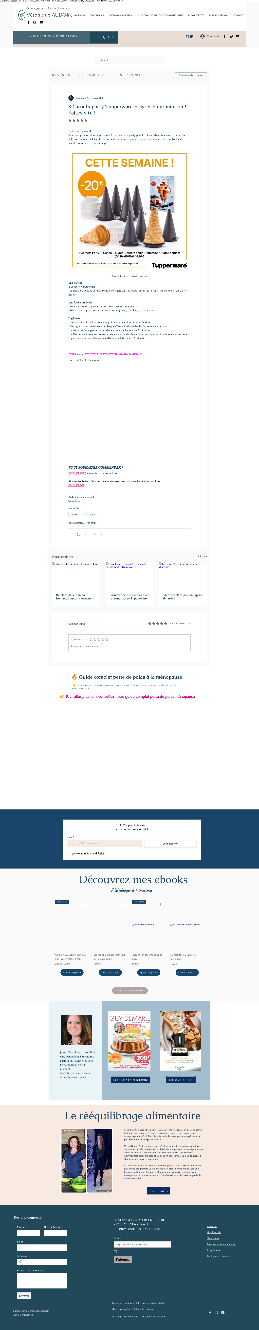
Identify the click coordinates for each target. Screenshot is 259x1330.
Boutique (212, 1256)
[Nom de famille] (54, 1233)
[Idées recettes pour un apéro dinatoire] (183, 575)
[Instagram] (35, 22)
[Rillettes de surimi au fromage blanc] (76, 575)
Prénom (22, 1227)
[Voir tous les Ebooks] (130, 990)
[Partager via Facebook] (70, 534)
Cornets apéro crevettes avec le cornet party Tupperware (129, 596)
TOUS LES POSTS (62, 75)
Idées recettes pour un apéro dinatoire (182, 596)
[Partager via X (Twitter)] (78, 534)
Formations (224, 1256)
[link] (190, 36)
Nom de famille (52, 1227)
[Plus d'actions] (189, 98)
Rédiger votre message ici (30, 1270)
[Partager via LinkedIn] (86, 534)
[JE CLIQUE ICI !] (104, 37)
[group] (130, 938)
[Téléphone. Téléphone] (45, 1262)
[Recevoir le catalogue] (130, 1079)
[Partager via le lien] (94, 534)
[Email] (103, 843)
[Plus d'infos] (158, 1191)
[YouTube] (41, 22)
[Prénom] (27, 1233)
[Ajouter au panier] (72, 972)
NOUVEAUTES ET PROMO (82, 522)
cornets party (89, 514)
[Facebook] (28, 22)
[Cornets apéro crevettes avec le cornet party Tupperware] (129, 575)
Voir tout (202, 556)
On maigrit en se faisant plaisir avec (48, 8)
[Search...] (129, 60)
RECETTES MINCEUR (91, 75)
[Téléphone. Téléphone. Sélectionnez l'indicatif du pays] (22, 1262)
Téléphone (22, 1256)
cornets (74, 514)
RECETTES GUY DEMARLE (125, 75)
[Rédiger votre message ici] (42, 1281)
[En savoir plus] (181, 1079)
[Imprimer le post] (102, 534)
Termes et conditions (123, 1303)
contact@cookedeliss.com (35, 1310)
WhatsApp (27, 1314)
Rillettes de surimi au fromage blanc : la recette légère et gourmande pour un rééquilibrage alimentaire (75, 596)
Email (70, 836)
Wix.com (161, 1316)
